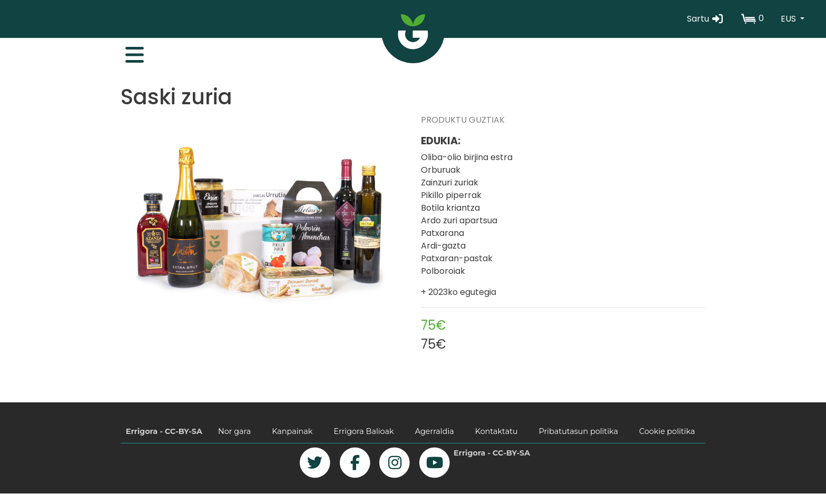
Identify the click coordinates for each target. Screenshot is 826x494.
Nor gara (234, 431)
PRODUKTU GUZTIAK (463, 120)
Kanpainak (292, 431)
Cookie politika (667, 431)
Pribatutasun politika (578, 431)
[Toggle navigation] (129, 52)
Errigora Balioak (363, 431)
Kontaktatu (496, 431)
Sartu (705, 19)
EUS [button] (789, 19)
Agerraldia (434, 431)
